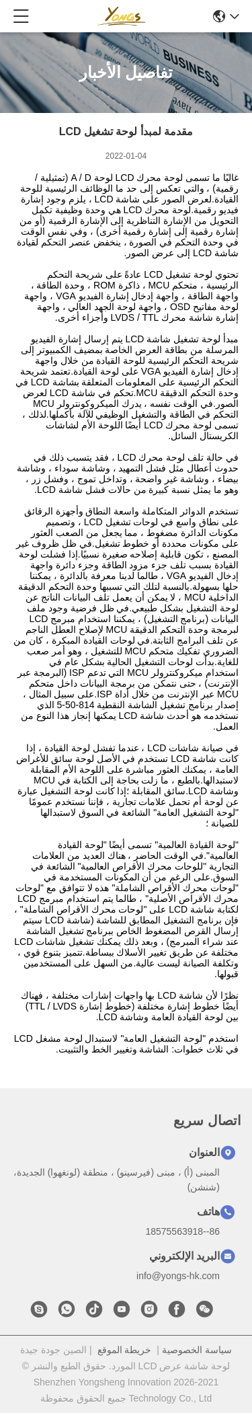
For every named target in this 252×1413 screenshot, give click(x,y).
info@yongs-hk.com (178, 1275)
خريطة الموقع (124, 1349)
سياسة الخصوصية (197, 1349)
